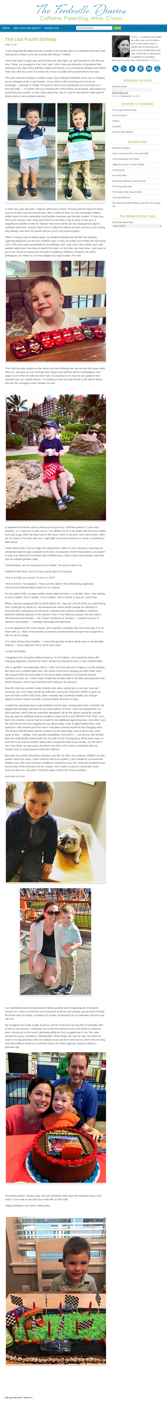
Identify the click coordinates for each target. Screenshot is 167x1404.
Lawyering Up (118, 170)
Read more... (155, 60)
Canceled (116, 126)
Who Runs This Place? (27, 28)
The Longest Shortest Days (124, 110)
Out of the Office (119, 175)
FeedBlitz (136, 96)
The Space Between (121, 197)
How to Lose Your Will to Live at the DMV (130, 153)
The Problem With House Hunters (127, 192)
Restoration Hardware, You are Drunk (128, 181)
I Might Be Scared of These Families (128, 164)
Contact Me (51, 28)
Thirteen (116, 121)
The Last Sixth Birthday (122, 132)
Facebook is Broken (121, 148)
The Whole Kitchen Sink (122, 222)
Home (6, 28)
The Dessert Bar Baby (122, 186)
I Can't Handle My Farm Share (125, 159)
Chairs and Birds (119, 115)
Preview (115, 96)
